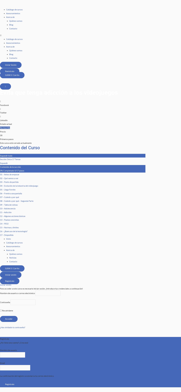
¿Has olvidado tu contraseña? (13, 328)
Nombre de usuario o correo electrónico (17, 293)
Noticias (13, 258)
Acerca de (10, 17)
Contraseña (5, 303)
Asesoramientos (13, 13)
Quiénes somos (15, 21)
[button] (90, 35)
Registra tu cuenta (8, 347)
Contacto (13, 28)
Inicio (8, 239)
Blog (11, 24)
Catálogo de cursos (14, 9)
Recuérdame (6, 311)
